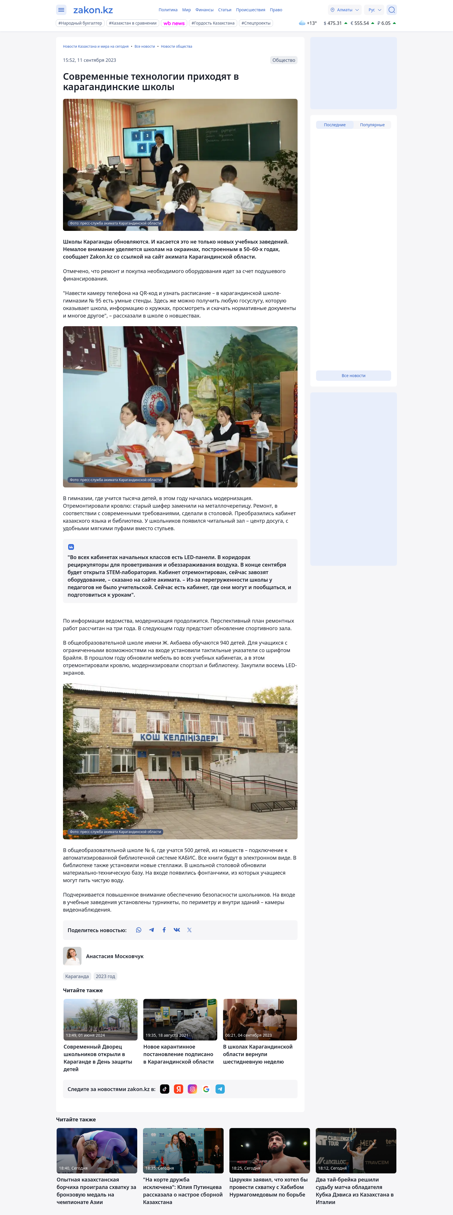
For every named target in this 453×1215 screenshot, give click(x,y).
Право (276, 9)
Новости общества (176, 46)
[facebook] (164, 930)
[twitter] (189, 930)
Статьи (224, 9)
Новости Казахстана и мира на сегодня (96, 46)
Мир (186, 9)
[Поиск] (392, 10)
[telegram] (151, 930)
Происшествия (250, 9)
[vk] (177, 930)
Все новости (145, 46)
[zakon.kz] (93, 9)
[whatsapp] (138, 930)
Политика (168, 9)
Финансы (205, 9)
